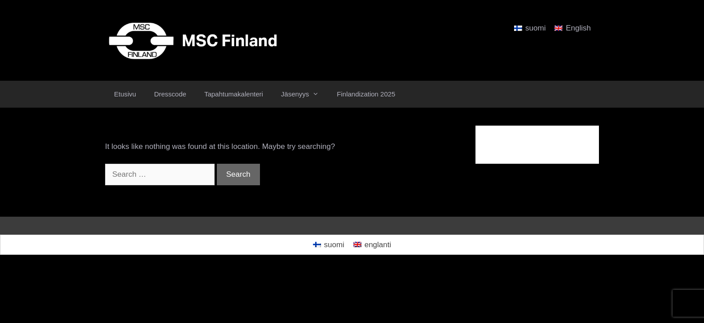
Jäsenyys (304, 94)
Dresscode (170, 94)
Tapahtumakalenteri (233, 94)
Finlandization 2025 (366, 94)
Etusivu (125, 94)
